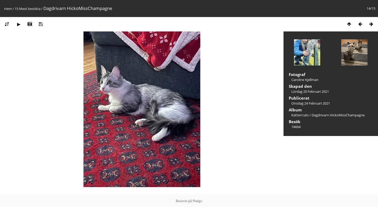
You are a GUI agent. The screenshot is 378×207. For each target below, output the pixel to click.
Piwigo (197, 201)
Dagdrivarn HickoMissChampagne (338, 115)
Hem (8, 8)
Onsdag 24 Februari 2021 (310, 103)
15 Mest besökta (27, 8)
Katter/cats (300, 115)
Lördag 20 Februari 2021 (310, 91)
